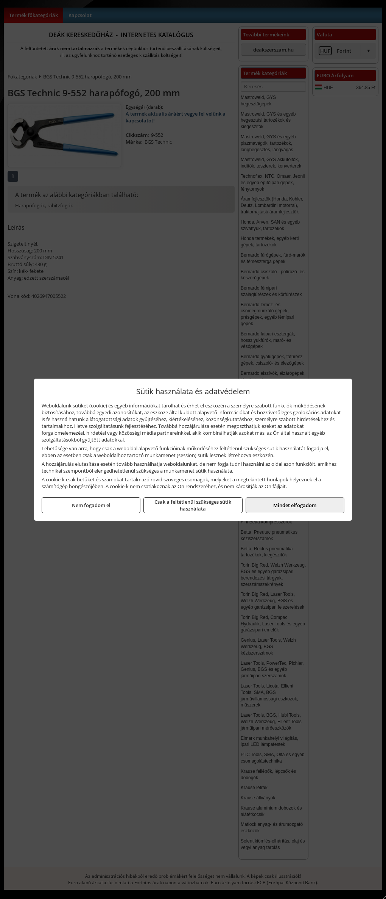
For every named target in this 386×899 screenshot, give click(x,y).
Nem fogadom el (91, 505)
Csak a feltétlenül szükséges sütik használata (192, 505)
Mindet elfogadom (294, 505)
